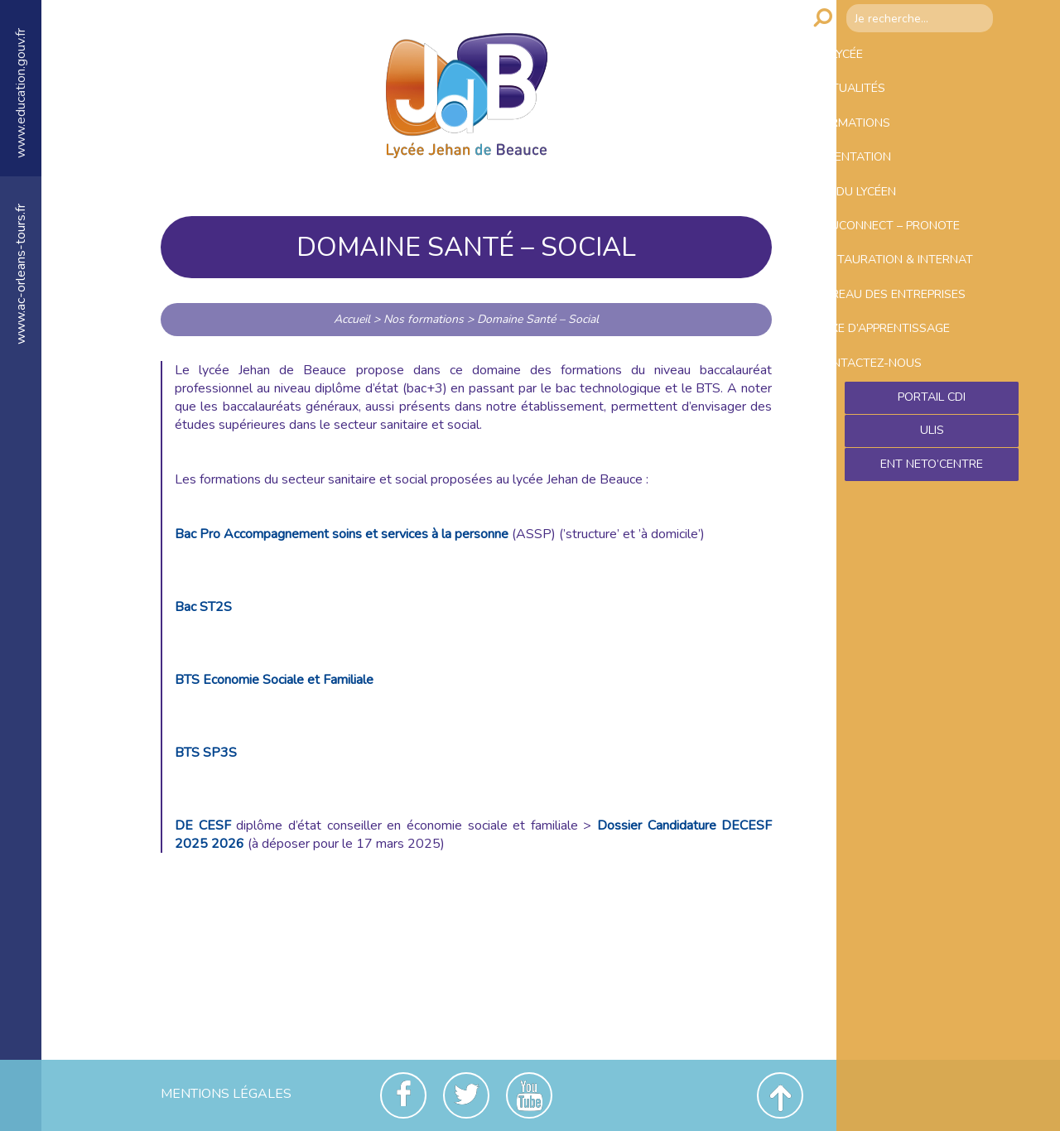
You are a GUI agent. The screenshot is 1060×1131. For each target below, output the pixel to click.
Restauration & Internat (901, 330)
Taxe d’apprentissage (924, 447)
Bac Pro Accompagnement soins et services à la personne (341, 534)
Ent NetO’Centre (931, 605)
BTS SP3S (206, 753)
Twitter (466, 1095)
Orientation (888, 190)
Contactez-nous (905, 491)
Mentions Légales (226, 1093)
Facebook (403, 1095)
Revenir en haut (780, 1095)
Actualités (885, 103)
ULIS (932, 570)
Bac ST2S (203, 607)
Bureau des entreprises (889, 393)
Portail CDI (932, 534)
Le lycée (873, 59)
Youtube (529, 1095)
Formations (888, 146)
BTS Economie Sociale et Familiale (274, 680)
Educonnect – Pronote (928, 278)
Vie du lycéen (892, 234)
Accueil (352, 319)
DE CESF (203, 825)
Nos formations (423, 319)
